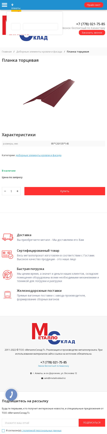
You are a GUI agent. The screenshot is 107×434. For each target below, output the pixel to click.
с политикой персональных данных (41, 430)
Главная (7, 51)
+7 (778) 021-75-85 (90, 24)
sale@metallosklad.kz (55, 378)
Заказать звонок (92, 32)
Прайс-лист (93, 5)
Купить (64, 191)
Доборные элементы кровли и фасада (39, 51)
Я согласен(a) (31, 430)
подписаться (91, 422)
